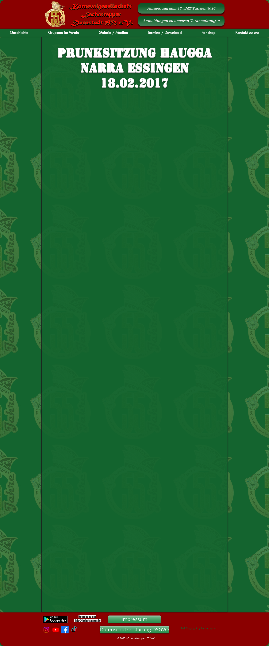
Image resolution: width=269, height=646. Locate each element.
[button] (19, 33)
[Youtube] (55, 629)
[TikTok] (74, 629)
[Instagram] (46, 629)
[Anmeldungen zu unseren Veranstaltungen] (181, 21)
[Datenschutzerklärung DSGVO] (134, 629)
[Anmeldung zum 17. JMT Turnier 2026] (181, 8)
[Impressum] (134, 619)
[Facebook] (65, 629)
